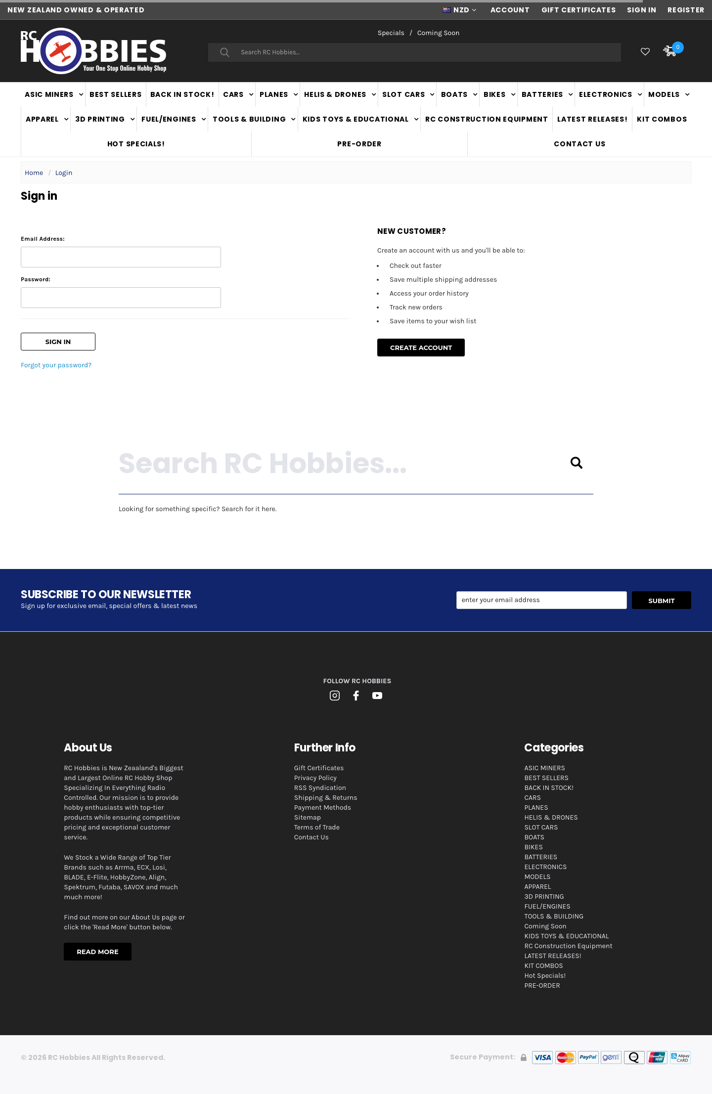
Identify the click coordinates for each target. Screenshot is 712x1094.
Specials (391, 33)
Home (34, 173)
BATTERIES (542, 94)
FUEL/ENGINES (168, 119)
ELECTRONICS (605, 94)
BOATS (454, 94)
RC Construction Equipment (486, 119)
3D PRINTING (100, 119)
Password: (35, 279)
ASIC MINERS (49, 94)
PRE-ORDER (359, 144)
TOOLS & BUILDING (249, 119)
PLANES (274, 94)
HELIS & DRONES (335, 94)
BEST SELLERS (115, 94)
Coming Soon (438, 33)
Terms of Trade (317, 827)
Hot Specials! (136, 144)
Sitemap (307, 817)
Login (64, 173)
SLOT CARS (403, 94)
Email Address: (43, 238)
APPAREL (42, 119)
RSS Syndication (320, 788)
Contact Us (579, 144)
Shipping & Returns (325, 797)
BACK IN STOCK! (182, 94)
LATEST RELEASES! (592, 119)
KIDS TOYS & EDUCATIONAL (356, 119)
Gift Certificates (319, 768)
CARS (233, 94)
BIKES (495, 94)
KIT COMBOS (662, 119)
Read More (97, 952)
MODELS (664, 94)
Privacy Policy (315, 778)
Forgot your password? (56, 365)
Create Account (421, 347)
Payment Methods (322, 807)
